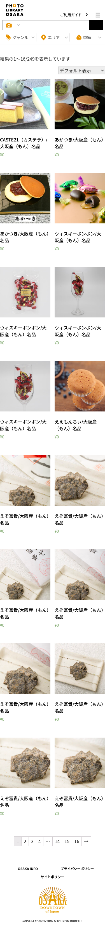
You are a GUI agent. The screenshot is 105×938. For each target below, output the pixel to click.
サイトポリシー (52, 876)
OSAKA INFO (28, 868)
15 (66, 841)
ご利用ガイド (71, 14)
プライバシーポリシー (77, 868)
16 (76, 841)
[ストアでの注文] (81, 70)
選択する (96, 25)
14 (57, 841)
